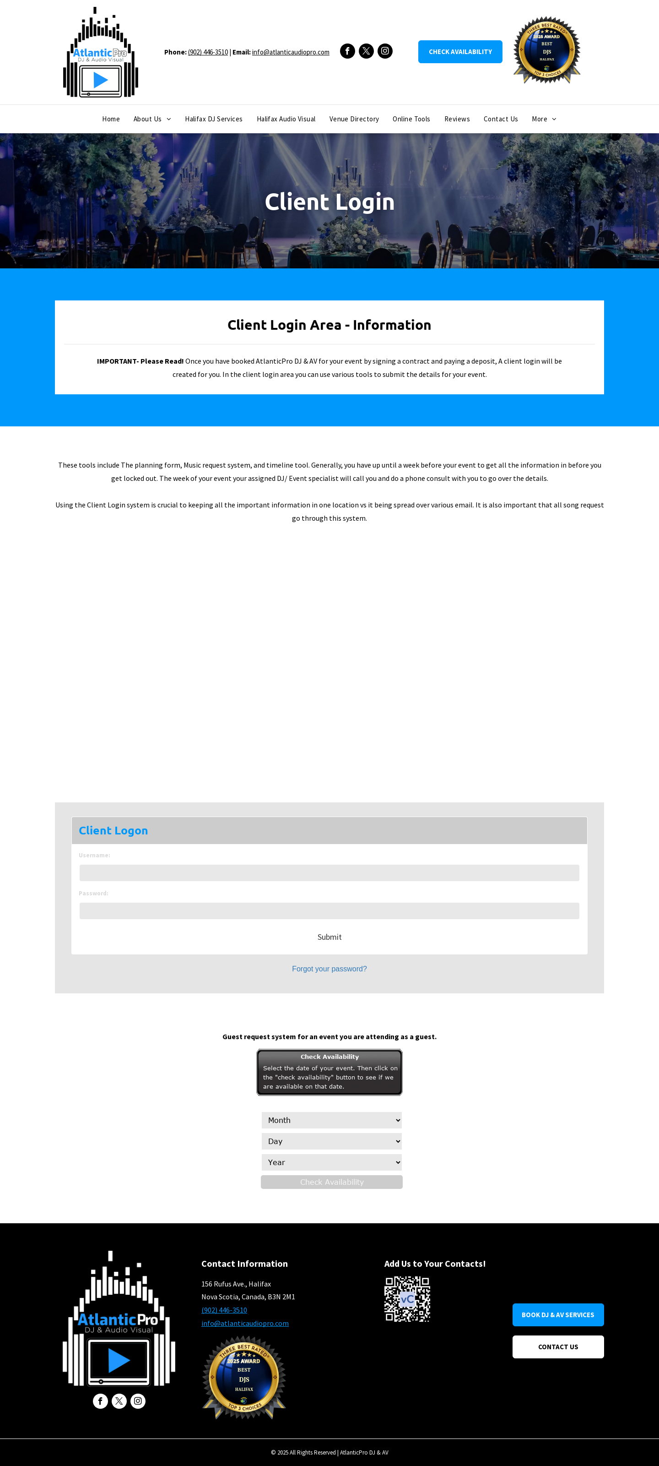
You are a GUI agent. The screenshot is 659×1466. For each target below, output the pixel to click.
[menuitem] (111, 119)
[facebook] (347, 52)
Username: (94, 855)
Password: (93, 893)
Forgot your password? (329, 969)
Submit (330, 937)
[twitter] (366, 52)
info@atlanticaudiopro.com (291, 52)
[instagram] (385, 52)
